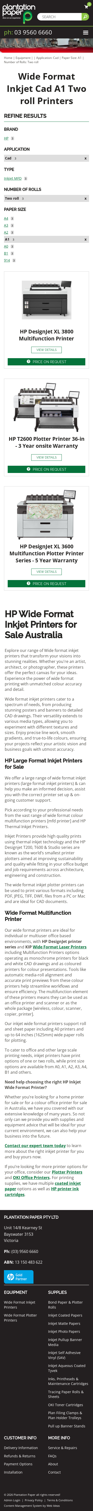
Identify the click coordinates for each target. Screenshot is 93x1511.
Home (8, 58)
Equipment (23, 58)
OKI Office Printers (31, 1177)
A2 (6, 232)
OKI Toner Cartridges (65, 1404)
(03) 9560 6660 (21, 1251)
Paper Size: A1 (72, 58)
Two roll (12, 198)
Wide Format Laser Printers (60, 947)
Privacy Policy (34, 1500)
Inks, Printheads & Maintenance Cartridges (68, 1381)
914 (7, 260)
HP (6, 138)
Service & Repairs (62, 1447)
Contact (54, 1472)
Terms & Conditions (60, 1500)
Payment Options (18, 1464)
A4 (6, 218)
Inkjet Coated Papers (65, 1315)
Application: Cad (47, 58)
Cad (8, 158)
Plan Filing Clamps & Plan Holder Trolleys (65, 1415)
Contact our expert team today (35, 1145)
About (53, 1464)
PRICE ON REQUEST (49, 362)
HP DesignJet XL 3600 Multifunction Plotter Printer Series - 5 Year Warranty (46, 553)
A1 (7, 239)
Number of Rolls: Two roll (21, 62)
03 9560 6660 (28, 32)
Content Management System (23, 1506)
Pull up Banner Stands (66, 1426)
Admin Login (12, 1500)
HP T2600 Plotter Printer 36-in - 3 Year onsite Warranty (47, 442)
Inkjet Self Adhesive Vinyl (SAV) (64, 1355)
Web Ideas (53, 1506)
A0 (6, 246)
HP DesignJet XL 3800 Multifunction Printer (46, 335)
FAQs (52, 1456)
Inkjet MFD (13, 178)
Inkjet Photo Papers (64, 1331)
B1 (6, 253)
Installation (13, 1472)
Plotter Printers (67, 1172)
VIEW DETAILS (46, 350)
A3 (6, 225)
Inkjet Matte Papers (64, 1323)
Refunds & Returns (19, 1456)
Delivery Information (21, 1447)
